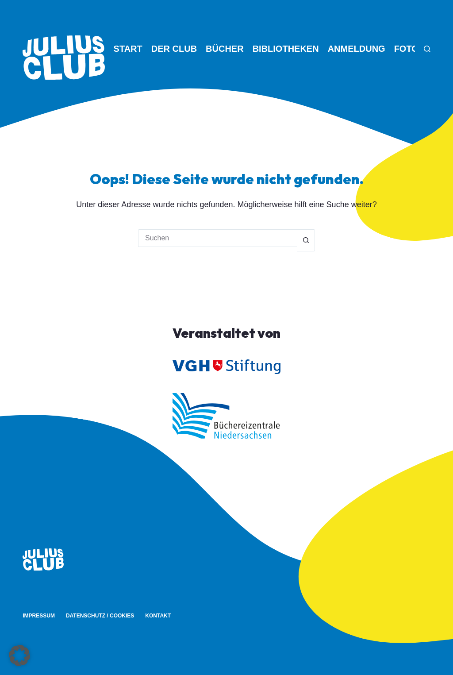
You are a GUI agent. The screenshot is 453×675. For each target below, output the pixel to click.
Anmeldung (356, 49)
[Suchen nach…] (217, 238)
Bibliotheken (286, 49)
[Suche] (427, 49)
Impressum (39, 616)
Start (128, 49)
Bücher (225, 49)
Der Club (174, 49)
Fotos (409, 49)
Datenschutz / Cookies (100, 616)
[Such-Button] (306, 240)
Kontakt (158, 616)
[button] (19, 655)
